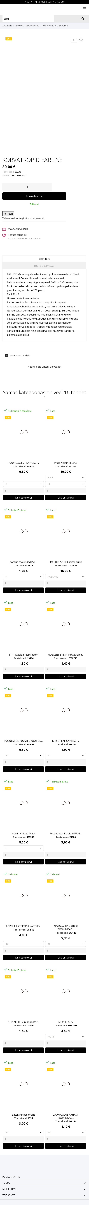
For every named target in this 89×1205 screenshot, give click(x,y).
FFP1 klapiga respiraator (23, 654)
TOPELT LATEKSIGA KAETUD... (23, 926)
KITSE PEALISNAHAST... (65, 740)
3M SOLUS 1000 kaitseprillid (65, 562)
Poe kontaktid (11, 1176)
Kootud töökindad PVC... (23, 562)
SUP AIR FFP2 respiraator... (23, 1022)
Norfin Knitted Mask (23, 833)
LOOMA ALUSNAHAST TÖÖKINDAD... (66, 928)
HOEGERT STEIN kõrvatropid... (65, 654)
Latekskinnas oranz (23, 1114)
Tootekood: (8, 171)
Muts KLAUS (65, 1022)
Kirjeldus (44, 259)
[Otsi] (83, 19)
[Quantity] (23, 490)
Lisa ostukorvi (34, 196)
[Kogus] (27, 187)
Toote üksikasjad (44, 265)
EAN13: (6, 175)
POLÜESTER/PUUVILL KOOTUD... (23, 740)
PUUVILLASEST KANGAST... (23, 462)
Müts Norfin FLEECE (65, 462)
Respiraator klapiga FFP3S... (66, 833)
